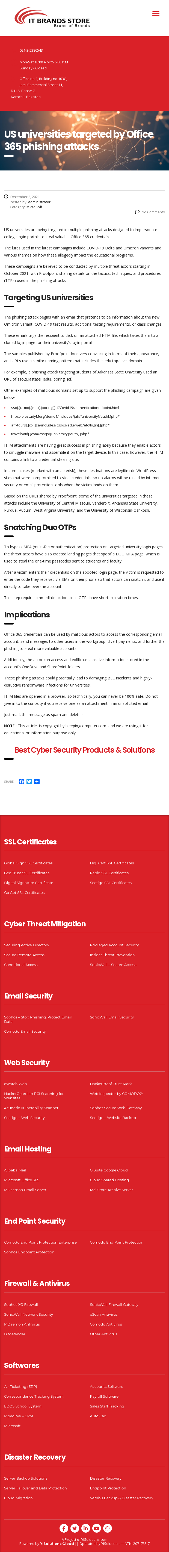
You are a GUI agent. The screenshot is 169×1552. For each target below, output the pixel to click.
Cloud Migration (18, 1498)
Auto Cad (98, 1416)
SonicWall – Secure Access (113, 964)
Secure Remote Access (24, 955)
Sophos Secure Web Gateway (116, 1108)
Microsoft (12, 1426)
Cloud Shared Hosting (109, 1180)
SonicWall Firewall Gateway (114, 1304)
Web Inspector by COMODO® (116, 1093)
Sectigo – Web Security (24, 1117)
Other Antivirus (103, 1334)
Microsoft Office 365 (21, 1180)
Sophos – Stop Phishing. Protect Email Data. (38, 1019)
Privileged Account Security (114, 945)
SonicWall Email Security (112, 1017)
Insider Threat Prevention (112, 955)
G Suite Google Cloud (109, 1170)
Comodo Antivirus (106, 1324)
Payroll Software (104, 1396)
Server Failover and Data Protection (35, 1488)
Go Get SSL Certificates (24, 892)
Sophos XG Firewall (21, 1304)
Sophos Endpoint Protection (29, 1252)
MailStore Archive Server (111, 1190)
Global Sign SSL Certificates (28, 863)
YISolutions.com (94, 1539)
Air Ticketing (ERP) (20, 1386)
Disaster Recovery (105, 1478)
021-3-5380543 (31, 50)
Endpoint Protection (108, 1488)
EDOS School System (22, 1406)
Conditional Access (21, 964)
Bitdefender (14, 1334)
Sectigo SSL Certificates (111, 882)
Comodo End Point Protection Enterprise (40, 1242)
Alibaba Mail (15, 1170)
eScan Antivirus (104, 1314)
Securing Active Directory (26, 945)
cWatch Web (15, 1084)
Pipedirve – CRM (18, 1416)
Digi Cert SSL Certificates (112, 863)
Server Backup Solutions (25, 1478)
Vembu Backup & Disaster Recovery (121, 1498)
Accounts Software (106, 1386)
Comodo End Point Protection (117, 1242)
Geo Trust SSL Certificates (26, 873)
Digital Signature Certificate (28, 882)
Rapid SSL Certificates (109, 873)
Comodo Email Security (25, 1031)
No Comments (150, 212)
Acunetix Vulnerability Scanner (31, 1108)
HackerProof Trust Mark (111, 1084)
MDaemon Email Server (25, 1190)
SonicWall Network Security (28, 1314)
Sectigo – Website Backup (113, 1117)
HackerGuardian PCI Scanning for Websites (34, 1095)
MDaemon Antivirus (22, 1324)
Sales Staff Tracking (107, 1406)
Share (9, 781)
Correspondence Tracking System (34, 1396)
